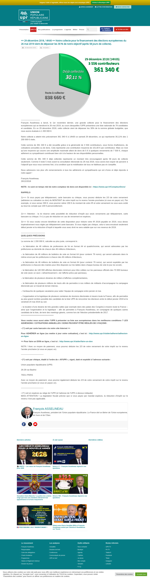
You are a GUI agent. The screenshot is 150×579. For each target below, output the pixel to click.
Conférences (53, 552)
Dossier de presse (27, 564)
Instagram (109, 561)
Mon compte (81, 561)
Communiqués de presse (57, 555)
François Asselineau (27, 547)
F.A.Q (79, 567)
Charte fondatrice (26, 555)
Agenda (80, 552)
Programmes (25, 558)
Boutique (80, 549)
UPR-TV (108, 547)
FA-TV (108, 549)
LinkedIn (108, 564)
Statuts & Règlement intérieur (30, 561)
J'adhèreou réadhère (106, 29)
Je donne (80, 558)
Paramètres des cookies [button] (124, 574)
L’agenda (67, 29)
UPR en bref (53, 558)
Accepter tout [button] (141, 574)
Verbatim (80, 564)
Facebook (109, 555)
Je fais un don (122, 29)
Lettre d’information (103, 7)
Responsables (25, 549)
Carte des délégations (28, 552)
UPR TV (33, 29)
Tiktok (107, 558)
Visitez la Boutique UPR (100, 2)
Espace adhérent (86, 7)
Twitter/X (108, 552)
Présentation (24, 29)
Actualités (46, 47)
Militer (75, 29)
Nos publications (44, 29)
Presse (81, 29)
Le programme (57, 29)
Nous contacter (122, 7)
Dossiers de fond (54, 549)
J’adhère (80, 555)
